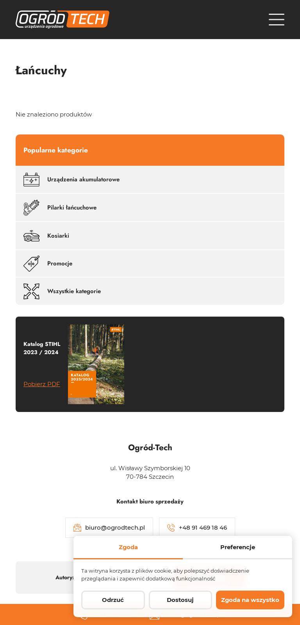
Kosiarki (46, 236)
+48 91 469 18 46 (197, 528)
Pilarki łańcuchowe (59, 208)
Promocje (47, 264)
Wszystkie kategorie (62, 291)
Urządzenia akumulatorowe (71, 180)
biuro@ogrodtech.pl (109, 528)
